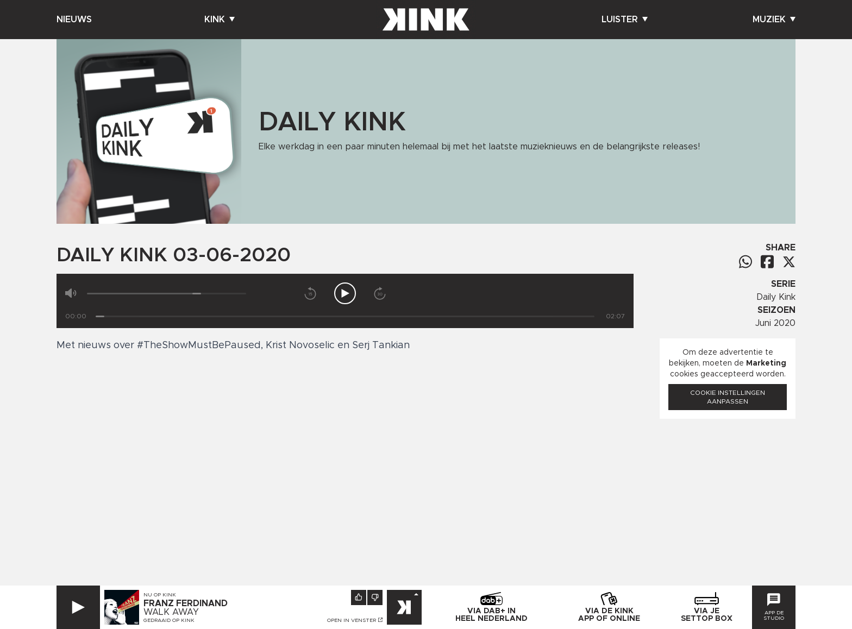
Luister (625, 19)
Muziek (774, 19)
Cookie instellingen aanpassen (727, 397)
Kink (219, 19)
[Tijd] (345, 316)
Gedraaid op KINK (169, 620)
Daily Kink (775, 297)
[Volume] (166, 293)
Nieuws (74, 19)
